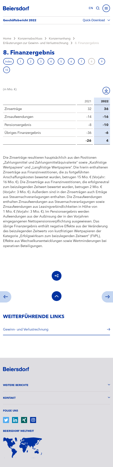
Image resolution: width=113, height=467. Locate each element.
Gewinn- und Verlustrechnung (25, 329)
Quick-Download (94, 20)
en (91, 8)
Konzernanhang (60, 38)
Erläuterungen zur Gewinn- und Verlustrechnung (35, 43)
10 (6, 70)
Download (106, 90)
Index (8, 61)
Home (7, 38)
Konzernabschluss (30, 38)
